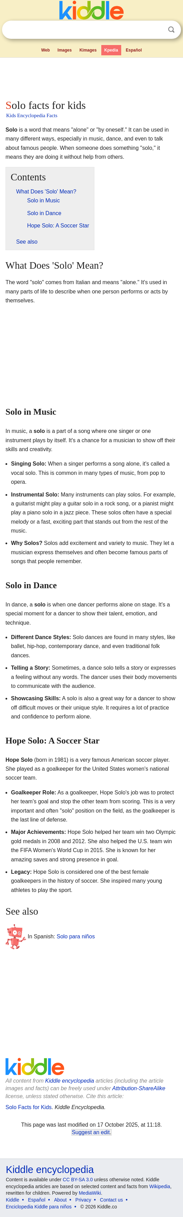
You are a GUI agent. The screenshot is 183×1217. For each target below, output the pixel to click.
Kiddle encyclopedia (69, 1081)
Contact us (111, 1200)
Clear (157, 30)
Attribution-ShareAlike (138, 1088)
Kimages (87, 50)
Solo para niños (76, 936)
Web (45, 50)
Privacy (83, 1200)
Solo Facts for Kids (28, 1107)
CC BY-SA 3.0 (78, 1179)
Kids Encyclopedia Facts (31, 115)
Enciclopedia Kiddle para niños (38, 1206)
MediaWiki (90, 1193)
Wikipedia (159, 1186)
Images (65, 50)
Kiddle (12, 1200)
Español (134, 50)
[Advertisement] (91, 77)
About (60, 1200)
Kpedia (111, 50)
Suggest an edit (91, 1132)
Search (171, 29)
